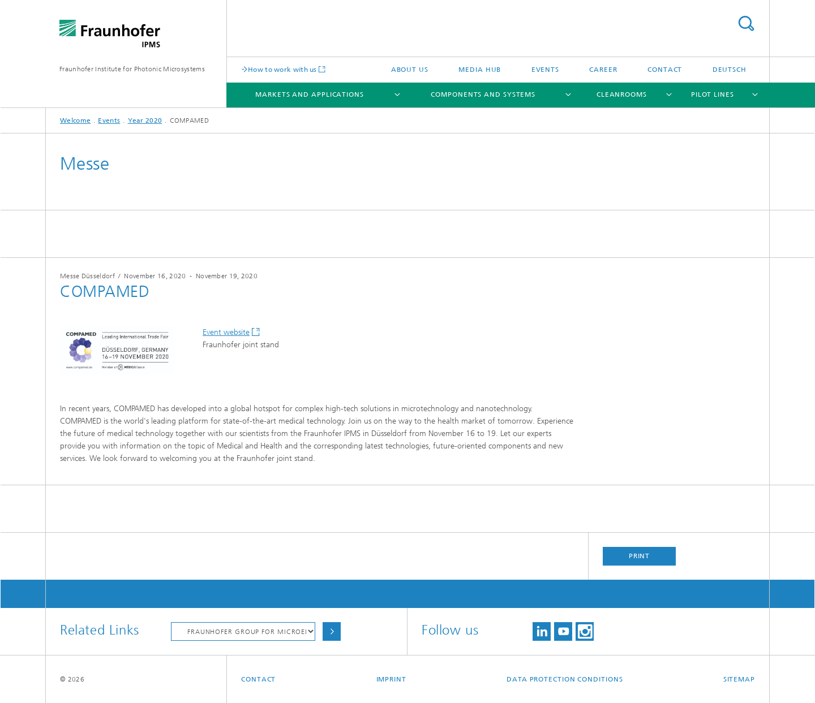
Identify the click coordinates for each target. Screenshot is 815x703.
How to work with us (282, 69)
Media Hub (479, 70)
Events (545, 70)
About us (409, 70)
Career (603, 70)
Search (746, 23)
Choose (332, 631)
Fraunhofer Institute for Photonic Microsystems (132, 69)
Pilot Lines (712, 94)
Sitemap (739, 679)
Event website (226, 332)
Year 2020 (145, 120)
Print (639, 556)
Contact (664, 70)
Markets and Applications (309, 94)
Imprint (391, 679)
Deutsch (730, 70)
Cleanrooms (622, 94)
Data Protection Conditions (565, 679)
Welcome (75, 120)
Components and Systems (483, 94)
